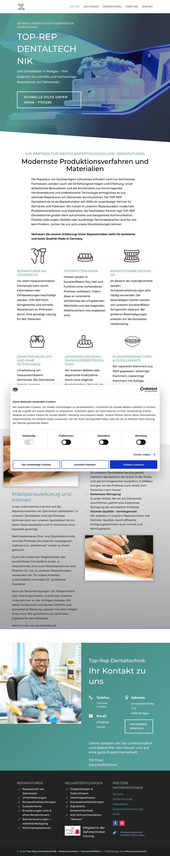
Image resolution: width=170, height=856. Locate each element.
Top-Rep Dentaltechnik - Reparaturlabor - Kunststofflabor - (65, 851)
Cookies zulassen (133, 464)
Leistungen (91, 6)
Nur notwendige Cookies (36, 464)
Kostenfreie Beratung (138, 726)
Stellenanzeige (122, 799)
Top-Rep (74, 6)
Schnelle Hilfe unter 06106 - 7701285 (45, 99)
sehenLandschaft (135, 851)
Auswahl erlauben (85, 464)
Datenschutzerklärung (128, 809)
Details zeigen (142, 454)
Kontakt (147, 6)
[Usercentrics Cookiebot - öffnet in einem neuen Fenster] (142, 389)
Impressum (120, 804)
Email (101, 716)
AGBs (116, 814)
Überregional (112, 6)
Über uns (132, 6)
